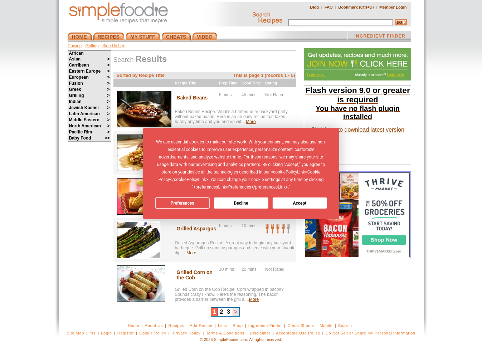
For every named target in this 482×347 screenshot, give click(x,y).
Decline (241, 203)
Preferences (182, 203)
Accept (299, 203)
